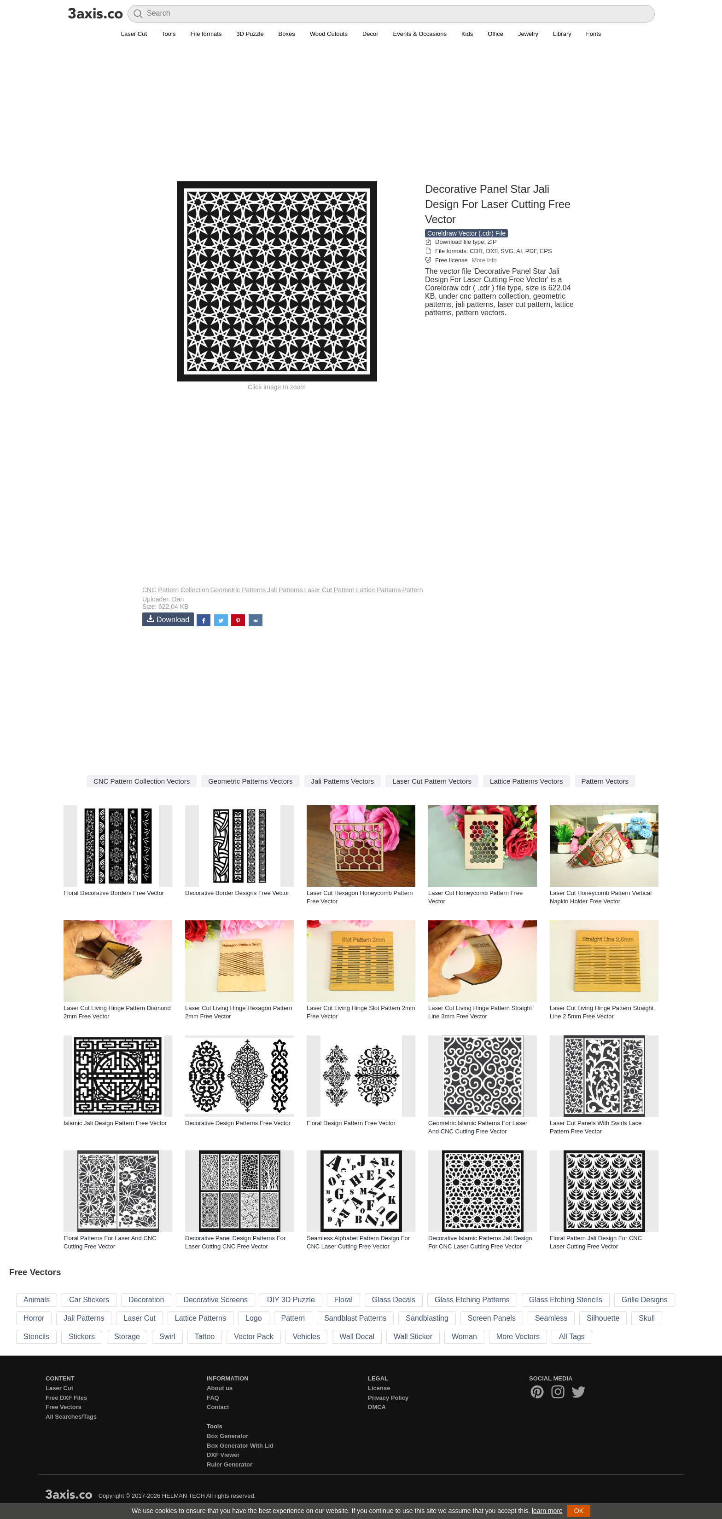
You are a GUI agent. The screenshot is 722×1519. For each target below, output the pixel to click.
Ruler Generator (229, 1464)
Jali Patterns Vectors (342, 781)
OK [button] (578, 1510)
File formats (205, 33)
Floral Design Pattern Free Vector (351, 1123)
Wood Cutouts (329, 33)
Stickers (82, 1336)
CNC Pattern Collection (175, 590)
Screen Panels (492, 1318)
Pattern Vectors (605, 781)
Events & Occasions (420, 33)
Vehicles (306, 1336)
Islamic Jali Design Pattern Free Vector (115, 1123)
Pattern (412, 590)
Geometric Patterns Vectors (250, 781)
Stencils (36, 1336)
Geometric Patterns (238, 590)
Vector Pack (253, 1336)
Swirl (167, 1336)
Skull (647, 1318)
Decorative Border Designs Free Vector (237, 892)
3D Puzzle (249, 33)
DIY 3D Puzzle (291, 1300)
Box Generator (227, 1435)
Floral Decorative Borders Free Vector (114, 892)
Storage (127, 1336)
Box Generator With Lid (240, 1445)
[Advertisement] (361, 115)
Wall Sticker (413, 1336)
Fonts (593, 33)
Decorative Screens (215, 1300)
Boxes (287, 33)
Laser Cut (134, 33)
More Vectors (518, 1336)
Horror (33, 1318)
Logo (253, 1318)
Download (168, 619)
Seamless (551, 1318)
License (379, 1388)
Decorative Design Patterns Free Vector (238, 1123)
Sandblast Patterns (355, 1318)
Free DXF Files (66, 1397)
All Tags (572, 1336)
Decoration (146, 1300)
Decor (370, 33)
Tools (168, 33)
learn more (547, 1510)
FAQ (213, 1397)
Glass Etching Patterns (472, 1300)
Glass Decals (393, 1300)
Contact (218, 1406)
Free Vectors (64, 1406)
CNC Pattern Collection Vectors (141, 781)
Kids (467, 33)
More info (484, 260)
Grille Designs (645, 1300)
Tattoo (205, 1336)
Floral (343, 1300)
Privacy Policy (388, 1397)
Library (562, 33)
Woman (464, 1336)
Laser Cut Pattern (329, 590)
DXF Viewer (223, 1454)
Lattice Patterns (378, 590)
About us (220, 1388)
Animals (36, 1300)
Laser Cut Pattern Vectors (432, 781)
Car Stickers (89, 1300)
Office (495, 33)
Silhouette (603, 1318)
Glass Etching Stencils (565, 1300)
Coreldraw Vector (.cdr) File (466, 233)
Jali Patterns (285, 590)
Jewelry (528, 33)
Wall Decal (356, 1336)
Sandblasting (427, 1318)
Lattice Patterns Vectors (526, 781)
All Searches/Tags (71, 1416)
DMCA (377, 1406)
